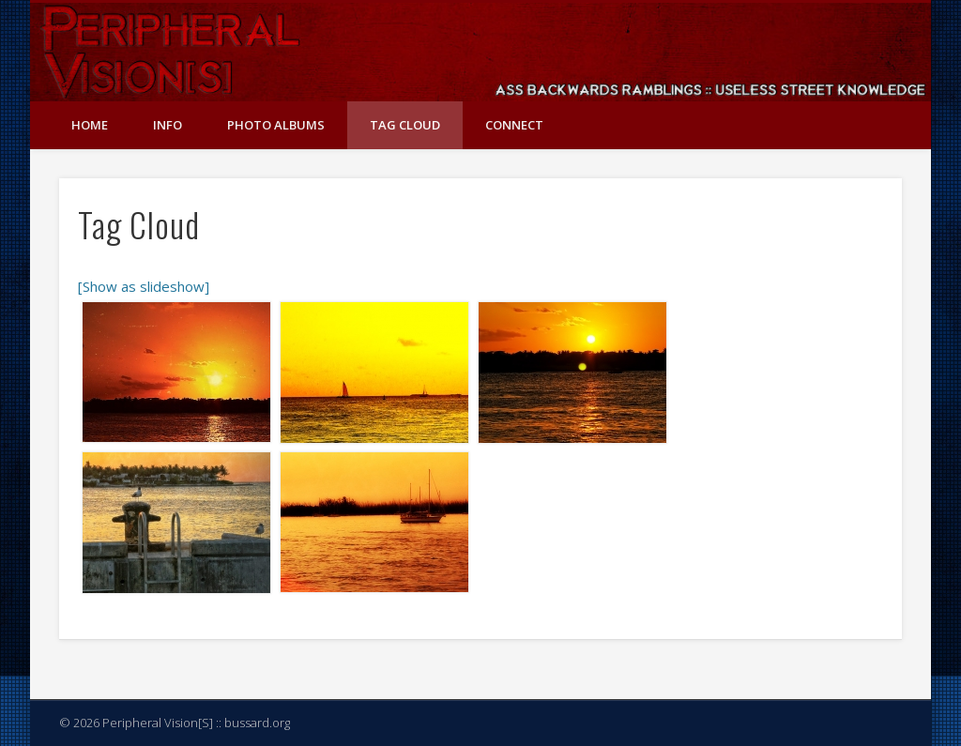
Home (89, 124)
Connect (514, 124)
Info (167, 124)
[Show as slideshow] (143, 286)
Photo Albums (276, 124)
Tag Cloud (405, 124)
